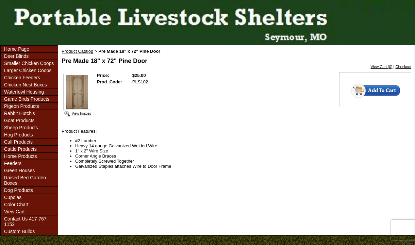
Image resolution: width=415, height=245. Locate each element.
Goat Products (19, 120)
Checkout (403, 67)
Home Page (16, 49)
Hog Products (18, 134)
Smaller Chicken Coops (29, 63)
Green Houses (19, 170)
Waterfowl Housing (24, 92)
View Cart (14, 211)
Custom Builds (19, 231)
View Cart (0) (382, 67)
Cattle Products (20, 149)
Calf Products (18, 142)
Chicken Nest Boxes (25, 84)
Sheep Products (21, 127)
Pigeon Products (21, 106)
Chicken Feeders (22, 77)
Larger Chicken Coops (27, 70)
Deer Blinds (16, 56)
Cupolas (12, 197)
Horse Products (20, 156)
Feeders (12, 163)
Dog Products (18, 190)
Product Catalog (77, 51)
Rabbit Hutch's (19, 113)
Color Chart (16, 204)
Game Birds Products (26, 99)
